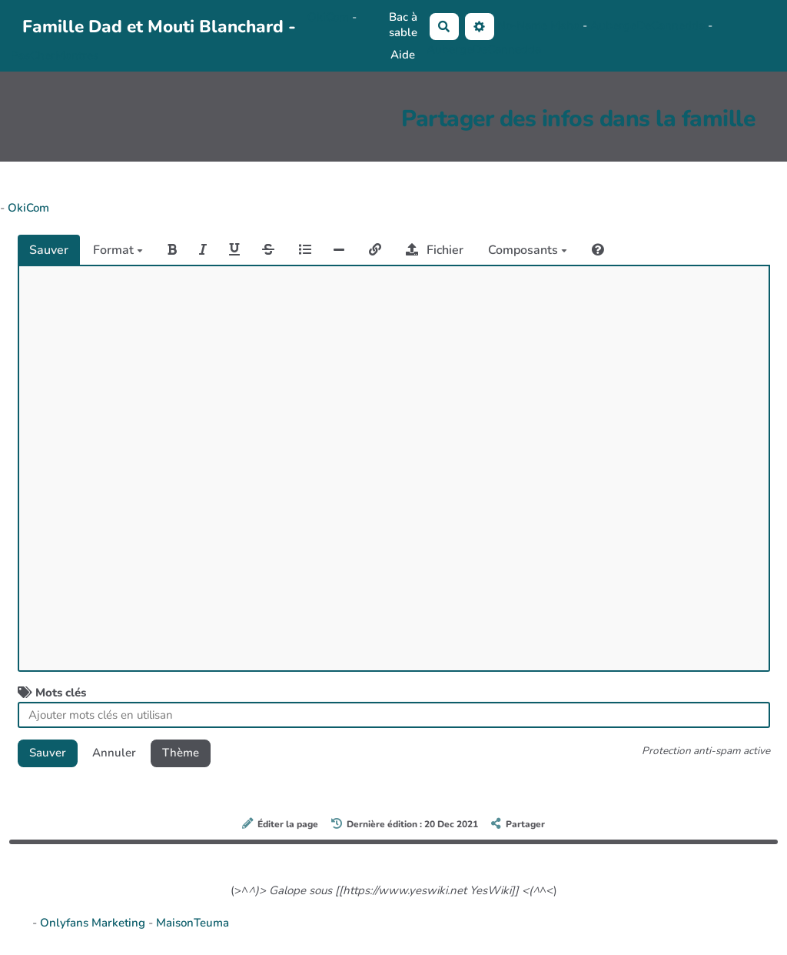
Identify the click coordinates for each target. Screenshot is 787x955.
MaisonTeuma (192, 922)
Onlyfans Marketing (94, 922)
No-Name (522, 25)
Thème (180, 752)
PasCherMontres (54, 55)
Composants (527, 250)
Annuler (114, 752)
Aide (402, 54)
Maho (564, 25)
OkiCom (329, 17)
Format (118, 250)
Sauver (48, 250)
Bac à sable (403, 24)
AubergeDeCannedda (649, 25)
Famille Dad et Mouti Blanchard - (159, 26)
